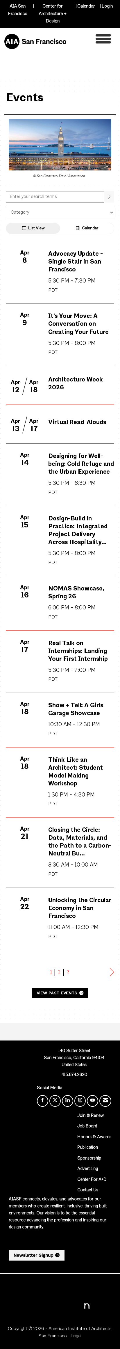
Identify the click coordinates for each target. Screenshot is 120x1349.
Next (112, 972)
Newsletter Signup (33, 1255)
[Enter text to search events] (55, 197)
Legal (75, 1336)
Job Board (87, 1126)
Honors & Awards (94, 1137)
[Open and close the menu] (90, 40)
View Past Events (57, 993)
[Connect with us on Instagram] (80, 1101)
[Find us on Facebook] (42, 1101)
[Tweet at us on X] (55, 1101)
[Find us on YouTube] (92, 1101)
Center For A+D (91, 1180)
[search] (109, 197)
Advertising (87, 1169)
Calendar (86, 6)
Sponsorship (89, 1158)
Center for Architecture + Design (53, 14)
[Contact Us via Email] (105, 1101)
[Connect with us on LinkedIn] (67, 1101)
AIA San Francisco (17, 10)
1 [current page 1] (51, 972)
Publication (87, 1148)
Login (107, 6)
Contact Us (87, 1190)
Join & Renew (90, 1116)
